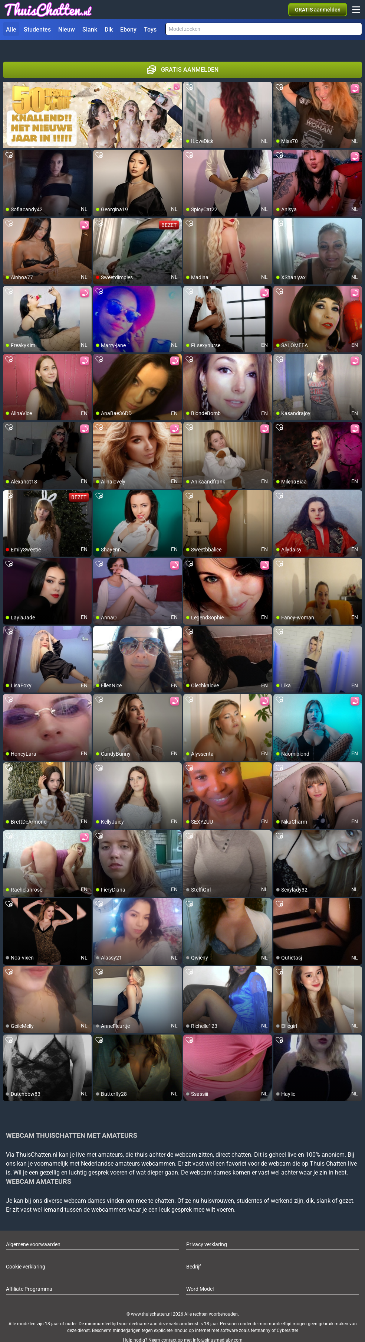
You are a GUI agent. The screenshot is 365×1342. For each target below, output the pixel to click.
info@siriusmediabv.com (218, 1326)
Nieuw (66, 29)
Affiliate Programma (29, 1276)
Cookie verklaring (25, 1253)
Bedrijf (193, 1253)
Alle (11, 29)
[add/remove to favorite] (189, 74)
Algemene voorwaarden (33, 1231)
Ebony (128, 29)
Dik (109, 29)
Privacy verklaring (206, 1231)
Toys (150, 29)
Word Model (200, 1276)
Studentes (37, 29)
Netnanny (261, 1317)
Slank (89, 29)
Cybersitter (287, 1317)
